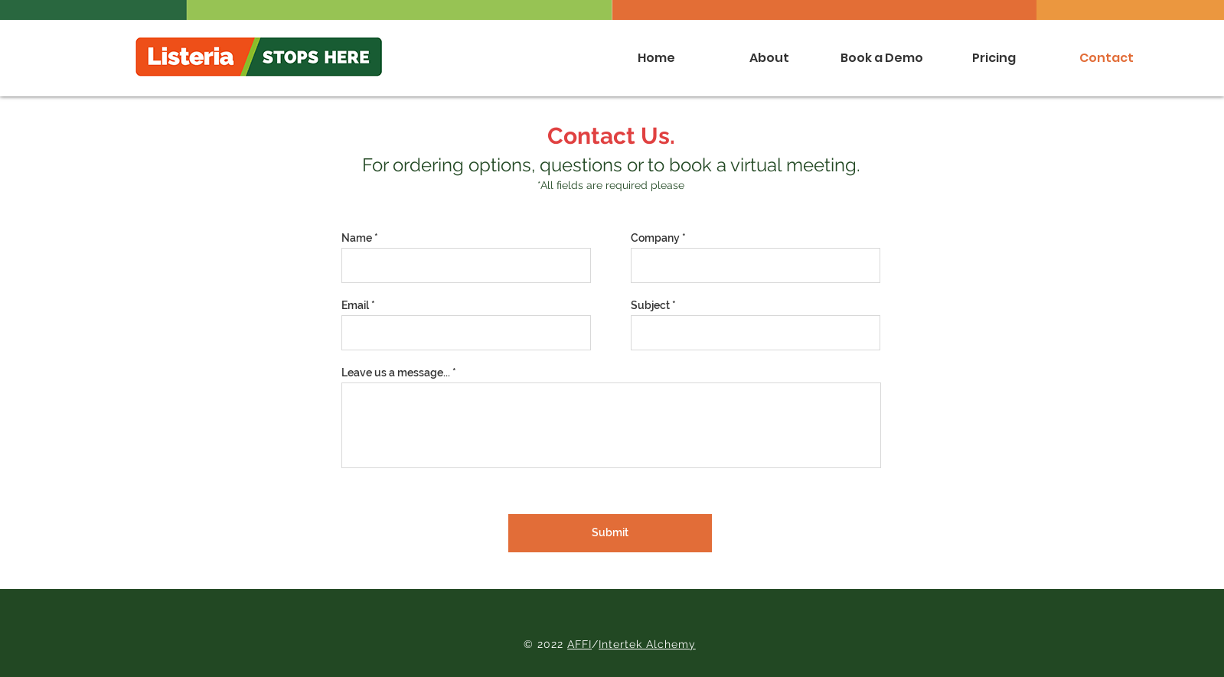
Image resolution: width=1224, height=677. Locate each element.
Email (355, 305)
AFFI (579, 644)
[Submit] (610, 533)
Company (655, 238)
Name (356, 238)
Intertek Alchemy (647, 644)
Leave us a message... (395, 372)
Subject (650, 305)
